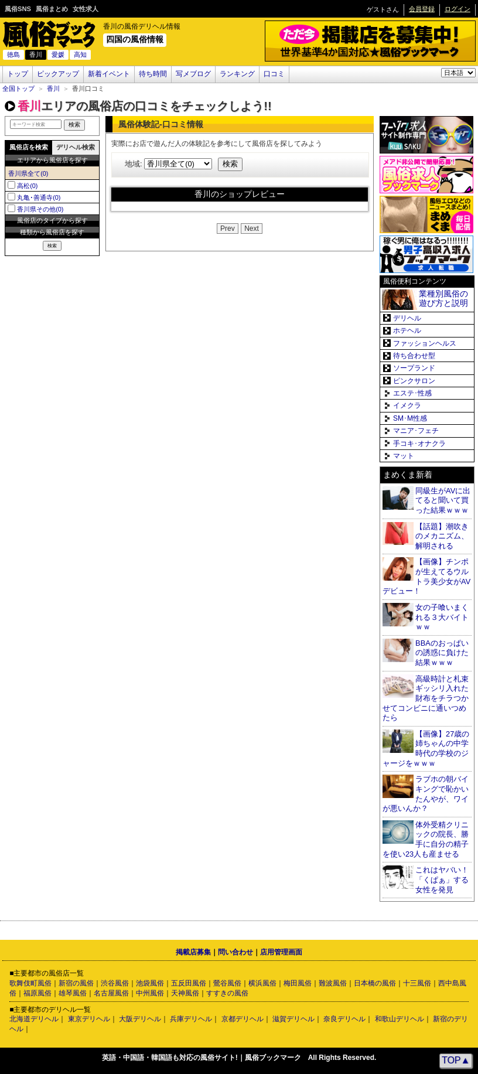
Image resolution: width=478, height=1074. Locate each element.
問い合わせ (235, 952)
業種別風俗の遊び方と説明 (443, 298)
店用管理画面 (281, 952)
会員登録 (422, 8)
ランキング (237, 74)
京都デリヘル (242, 1019)
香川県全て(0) (28, 173)
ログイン (457, 8)
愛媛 (58, 54)
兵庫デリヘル (191, 1019)
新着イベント (109, 74)
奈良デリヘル (344, 1019)
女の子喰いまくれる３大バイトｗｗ (442, 617)
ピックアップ (58, 74)
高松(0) (27, 185)
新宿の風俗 (76, 983)
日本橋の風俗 (375, 983)
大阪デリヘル (140, 1019)
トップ (17, 74)
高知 (80, 54)
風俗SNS (18, 8)
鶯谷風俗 (227, 983)
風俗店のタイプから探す (52, 220)
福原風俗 (37, 993)
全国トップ (18, 88)
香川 (53, 88)
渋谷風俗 (115, 983)
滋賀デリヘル (293, 1019)
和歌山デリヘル (399, 1019)
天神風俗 (185, 993)
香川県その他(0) (40, 209)
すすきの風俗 (227, 993)
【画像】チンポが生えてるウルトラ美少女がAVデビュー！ (426, 576)
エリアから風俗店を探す (52, 159)
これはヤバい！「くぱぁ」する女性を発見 (442, 879)
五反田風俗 (188, 983)
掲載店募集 (193, 952)
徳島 (13, 54)
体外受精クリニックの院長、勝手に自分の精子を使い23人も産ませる (426, 839)
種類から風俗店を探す (52, 232)
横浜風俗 (262, 983)
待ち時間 (153, 74)
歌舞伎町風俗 (30, 983)
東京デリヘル (89, 1019)
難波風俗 (333, 983)
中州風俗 (150, 993)
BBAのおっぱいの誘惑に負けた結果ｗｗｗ (442, 653)
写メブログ (193, 74)
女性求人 (85, 8)
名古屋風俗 (111, 993)
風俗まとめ (52, 8)
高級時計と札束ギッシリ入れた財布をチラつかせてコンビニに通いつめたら (426, 698)
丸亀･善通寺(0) (38, 197)
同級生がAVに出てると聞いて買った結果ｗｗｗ (442, 500)
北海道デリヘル (34, 1019)
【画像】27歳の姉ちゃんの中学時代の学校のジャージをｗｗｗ (426, 748)
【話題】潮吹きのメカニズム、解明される (442, 536)
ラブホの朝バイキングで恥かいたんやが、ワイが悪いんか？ (426, 794)
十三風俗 (417, 983)
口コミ (274, 74)
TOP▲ (456, 1060)
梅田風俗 (298, 983)
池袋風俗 (150, 983)
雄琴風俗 (73, 993)
